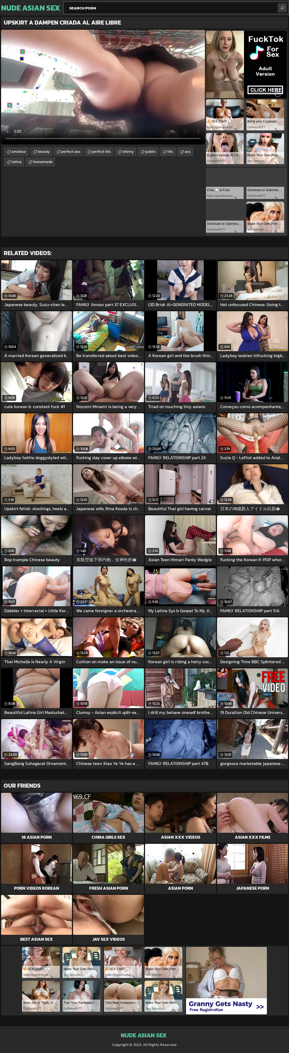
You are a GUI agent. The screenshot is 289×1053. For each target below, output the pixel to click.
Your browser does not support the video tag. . (103, 87)
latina (17, 162)
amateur (19, 151)
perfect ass (70, 151)
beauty (44, 151)
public (150, 151)
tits (170, 151)
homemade (43, 162)
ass (188, 151)
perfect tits (101, 151)
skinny (128, 151)
